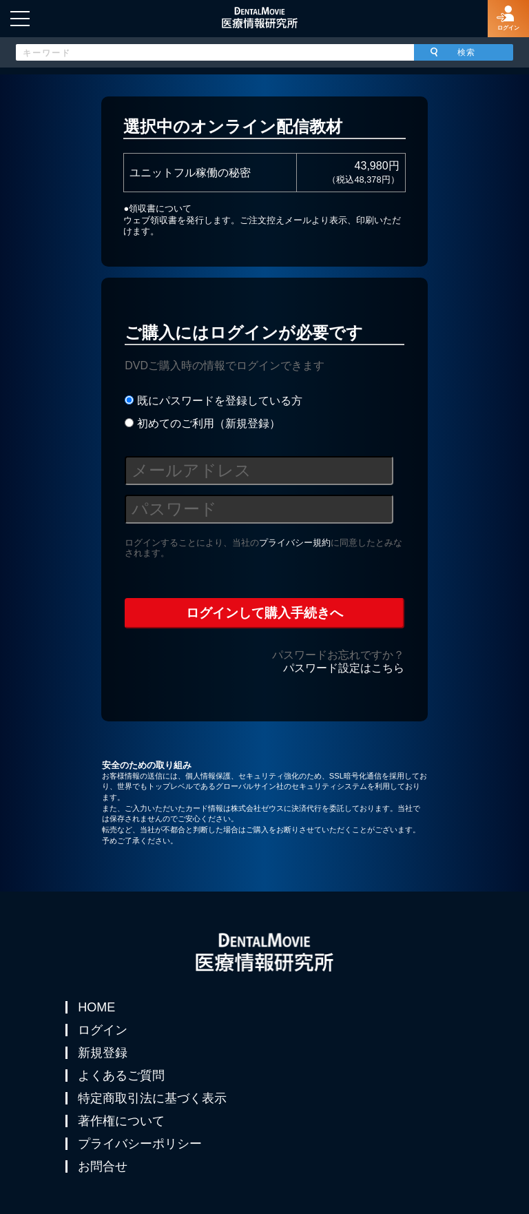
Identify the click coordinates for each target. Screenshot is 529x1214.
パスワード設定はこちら (343, 668)
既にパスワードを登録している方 (213, 401)
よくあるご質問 (121, 1075)
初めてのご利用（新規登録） (202, 423)
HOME (96, 1007)
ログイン (102, 1030)
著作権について (121, 1121)
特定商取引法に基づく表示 (152, 1098)
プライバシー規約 (295, 542)
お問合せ (102, 1166)
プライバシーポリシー (140, 1144)
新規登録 (102, 1053)
